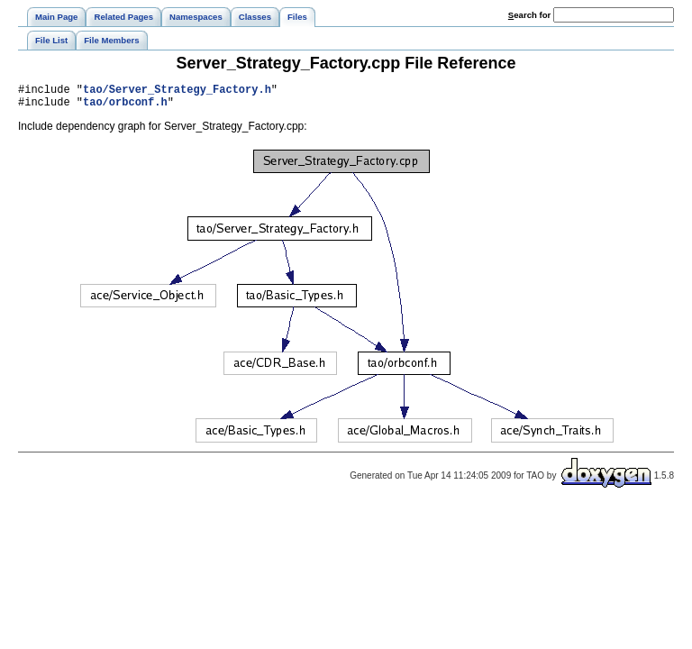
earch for (529, 15)
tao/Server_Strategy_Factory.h (177, 91)
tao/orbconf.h (125, 106)
